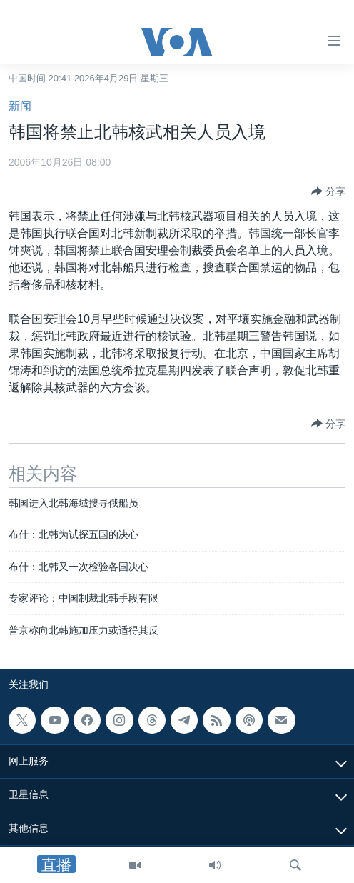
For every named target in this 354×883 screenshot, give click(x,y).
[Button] (328, 191)
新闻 (20, 106)
